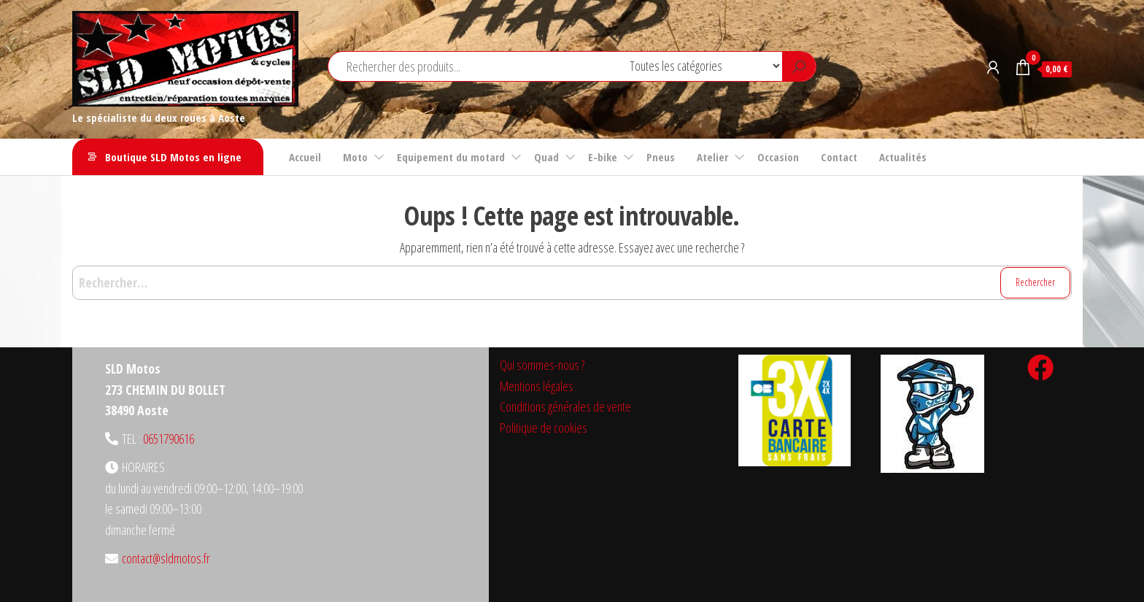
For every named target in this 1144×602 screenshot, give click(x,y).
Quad (546, 157)
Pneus (660, 157)
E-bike (602, 157)
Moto (355, 157)
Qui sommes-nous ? (542, 365)
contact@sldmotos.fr (166, 558)
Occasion (778, 157)
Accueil (305, 157)
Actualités (903, 157)
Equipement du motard (451, 157)
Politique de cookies (543, 427)
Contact (839, 157)
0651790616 (168, 438)
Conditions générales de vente (565, 406)
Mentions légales (536, 386)
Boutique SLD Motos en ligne (173, 157)
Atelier (712, 157)
